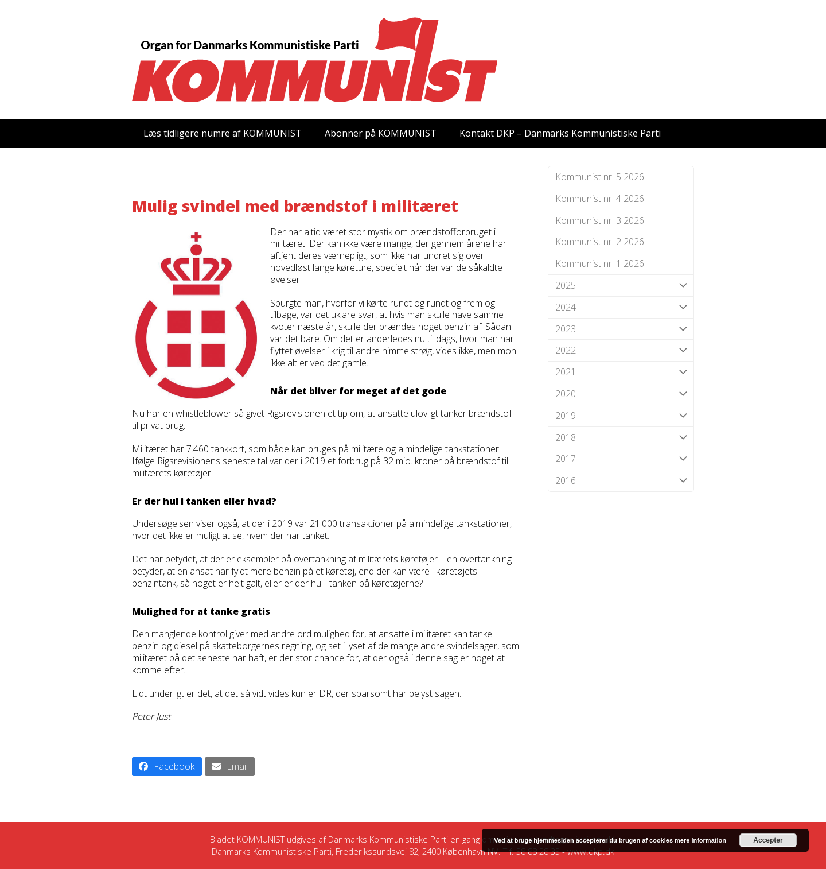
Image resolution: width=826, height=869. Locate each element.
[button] (167, 766)
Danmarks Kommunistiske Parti (388, 839)
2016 (620, 480)
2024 (620, 307)
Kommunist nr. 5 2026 (599, 176)
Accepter (767, 840)
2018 (620, 437)
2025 (620, 285)
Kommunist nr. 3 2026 (599, 220)
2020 (620, 394)
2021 (620, 372)
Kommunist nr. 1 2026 (599, 263)
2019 (620, 415)
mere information (700, 840)
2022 (620, 350)
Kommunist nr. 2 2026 (599, 241)
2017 (620, 459)
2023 (620, 329)
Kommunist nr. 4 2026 (599, 198)
